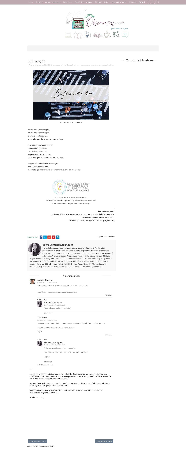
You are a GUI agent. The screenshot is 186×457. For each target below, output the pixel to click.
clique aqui (86, 204)
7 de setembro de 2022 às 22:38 (55, 305)
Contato (98, 2)
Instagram (90, 220)
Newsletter (79, 2)
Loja (106, 2)
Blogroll (142, 2)
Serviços (39, 2)
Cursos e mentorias (52, 2)
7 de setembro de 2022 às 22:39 (55, 345)
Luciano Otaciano (44, 280)
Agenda (89, 2)
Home (30, 2)
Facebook (73, 220)
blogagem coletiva (59, 65)
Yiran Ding (70, 122)
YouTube (132, 2)
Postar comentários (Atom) (43, 446)
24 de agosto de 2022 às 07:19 (47, 282)
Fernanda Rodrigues (53, 302)
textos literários (108, 65)
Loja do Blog (109, 220)
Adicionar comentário (45, 364)
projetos (88, 65)
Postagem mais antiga (104, 441)
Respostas (43, 299)
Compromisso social (118, 2)
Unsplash (79, 122)
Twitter (81, 220)
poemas (81, 65)
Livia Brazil (42, 317)
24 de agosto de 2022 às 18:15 (47, 320)
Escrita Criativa (72, 65)
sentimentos (96, 65)
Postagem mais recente (38, 441)
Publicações (67, 2)
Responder (108, 295)
